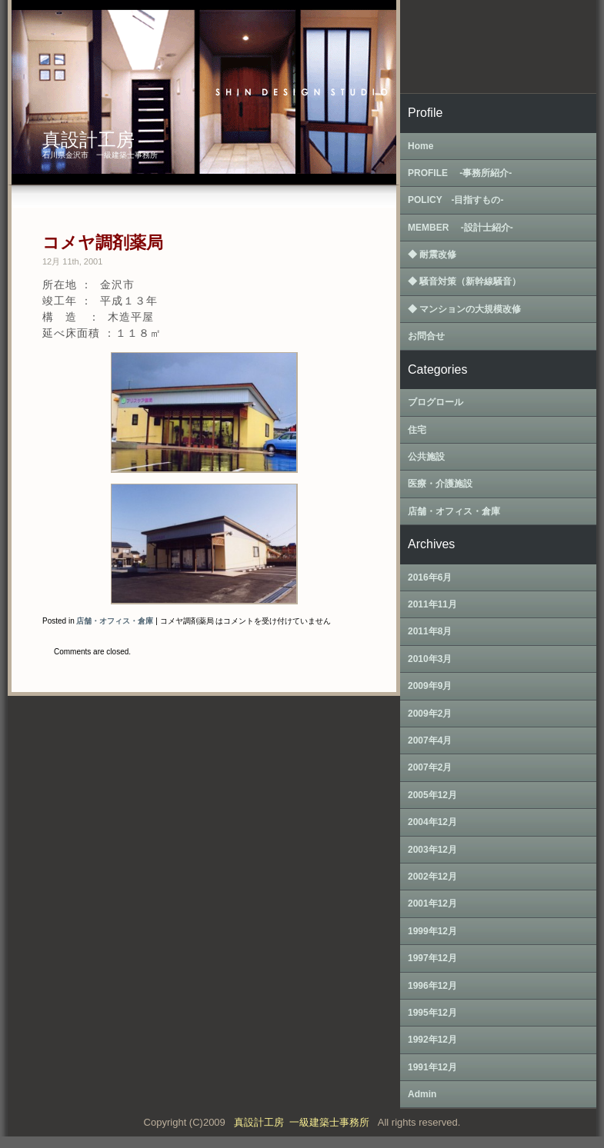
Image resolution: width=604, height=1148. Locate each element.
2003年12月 (432, 849)
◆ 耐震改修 (432, 254)
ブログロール (435, 402)
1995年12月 (432, 1012)
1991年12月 (432, 1067)
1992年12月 (432, 1039)
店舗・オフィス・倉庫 (114, 621)
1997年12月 (432, 958)
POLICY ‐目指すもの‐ (455, 200)
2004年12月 (432, 822)
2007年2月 (430, 767)
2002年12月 (432, 876)
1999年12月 (432, 931)
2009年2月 (430, 713)
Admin (422, 1094)
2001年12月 (432, 903)
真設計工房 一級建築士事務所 (304, 1122)
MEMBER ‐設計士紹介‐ (460, 227)
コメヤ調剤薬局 (102, 242)
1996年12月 (432, 985)
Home (420, 146)
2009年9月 (430, 685)
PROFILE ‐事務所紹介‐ (460, 173)
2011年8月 (430, 631)
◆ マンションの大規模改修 (464, 309)
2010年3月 (430, 659)
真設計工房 (88, 139)
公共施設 (426, 456)
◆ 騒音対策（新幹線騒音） (464, 281)
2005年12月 (432, 795)
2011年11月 (432, 604)
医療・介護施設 (440, 483)
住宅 (417, 429)
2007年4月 (430, 740)
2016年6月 (430, 577)
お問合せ (426, 336)
